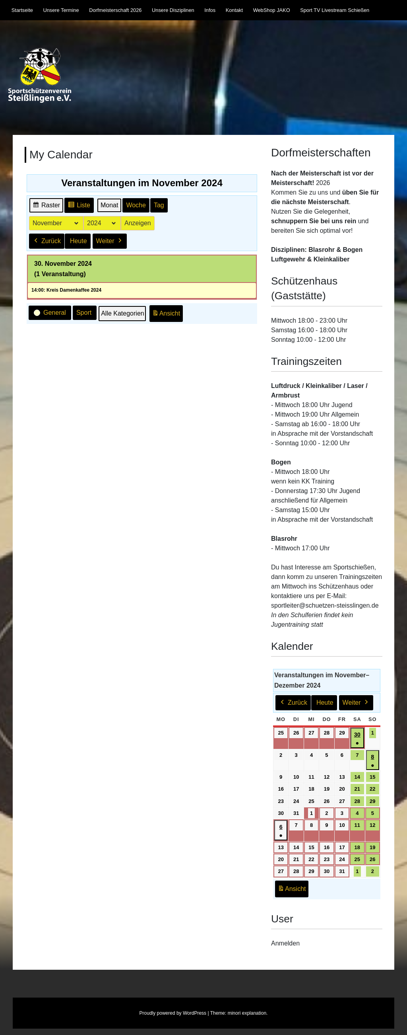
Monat (109, 205)
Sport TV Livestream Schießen (334, 10)
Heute (78, 240)
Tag (159, 205)
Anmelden (285, 943)
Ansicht (167, 315)
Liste (79, 206)
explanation (254, 1013)
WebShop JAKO (271, 10)
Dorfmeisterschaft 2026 (115, 10)
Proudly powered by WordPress (173, 1013)
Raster (46, 206)
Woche (136, 205)
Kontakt (234, 10)
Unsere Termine (61, 10)
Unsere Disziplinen (173, 10)
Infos (209, 10)
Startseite (22, 10)
